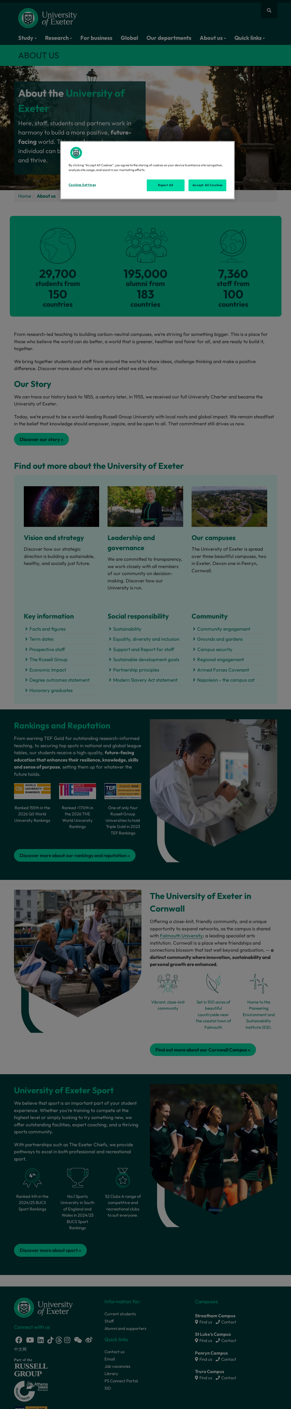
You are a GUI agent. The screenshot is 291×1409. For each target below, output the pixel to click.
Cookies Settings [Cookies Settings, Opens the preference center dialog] (82, 185)
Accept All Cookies (207, 185)
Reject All (165, 185)
